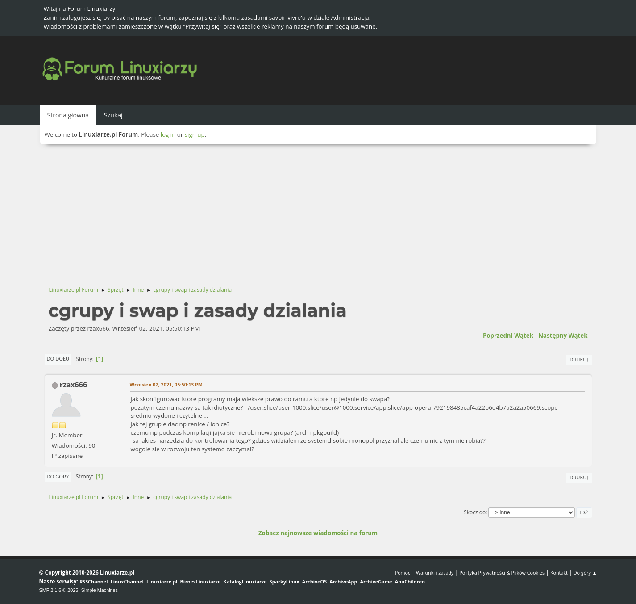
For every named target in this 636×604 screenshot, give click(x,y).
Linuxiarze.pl (161, 581)
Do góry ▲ (585, 572)
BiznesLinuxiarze (200, 581)
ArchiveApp (343, 581)
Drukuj (578, 359)
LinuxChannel (127, 581)
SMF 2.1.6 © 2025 (59, 590)
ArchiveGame (376, 581)
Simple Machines (99, 590)
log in (168, 134)
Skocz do (475, 512)
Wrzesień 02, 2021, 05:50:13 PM (166, 384)
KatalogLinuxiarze (245, 581)
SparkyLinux (284, 581)
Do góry (58, 476)
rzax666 (73, 385)
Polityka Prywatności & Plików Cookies (502, 572)
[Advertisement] (318, 211)
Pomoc (403, 572)
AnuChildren (410, 581)
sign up (195, 134)
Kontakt (559, 572)
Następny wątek (562, 335)
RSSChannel (93, 581)
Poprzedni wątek (508, 335)
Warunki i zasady (434, 572)
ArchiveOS (314, 581)
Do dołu (58, 358)
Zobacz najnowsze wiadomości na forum (318, 533)
